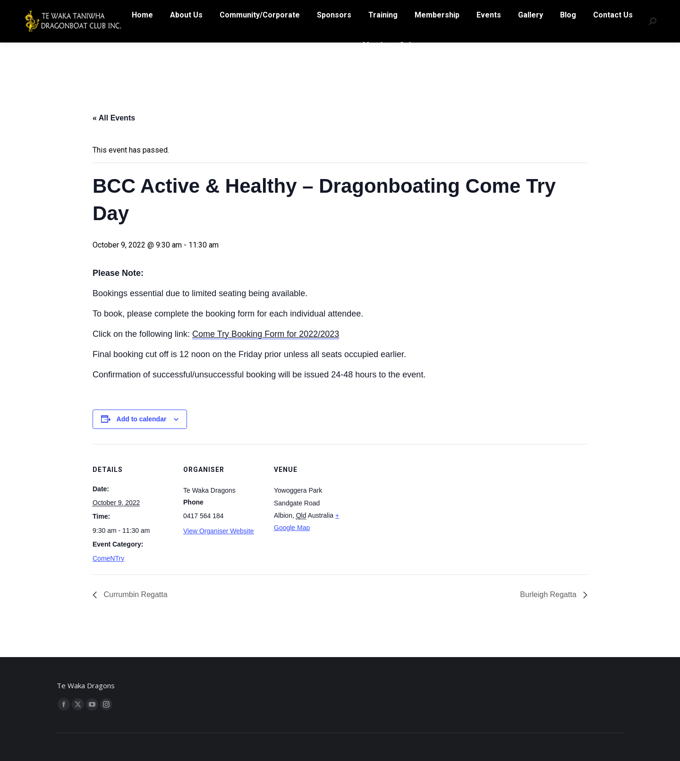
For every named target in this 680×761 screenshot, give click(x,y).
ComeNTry (108, 558)
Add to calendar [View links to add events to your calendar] (142, 419)
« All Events (114, 118)
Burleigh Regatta (549, 594)
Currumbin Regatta (135, 594)
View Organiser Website (218, 531)
